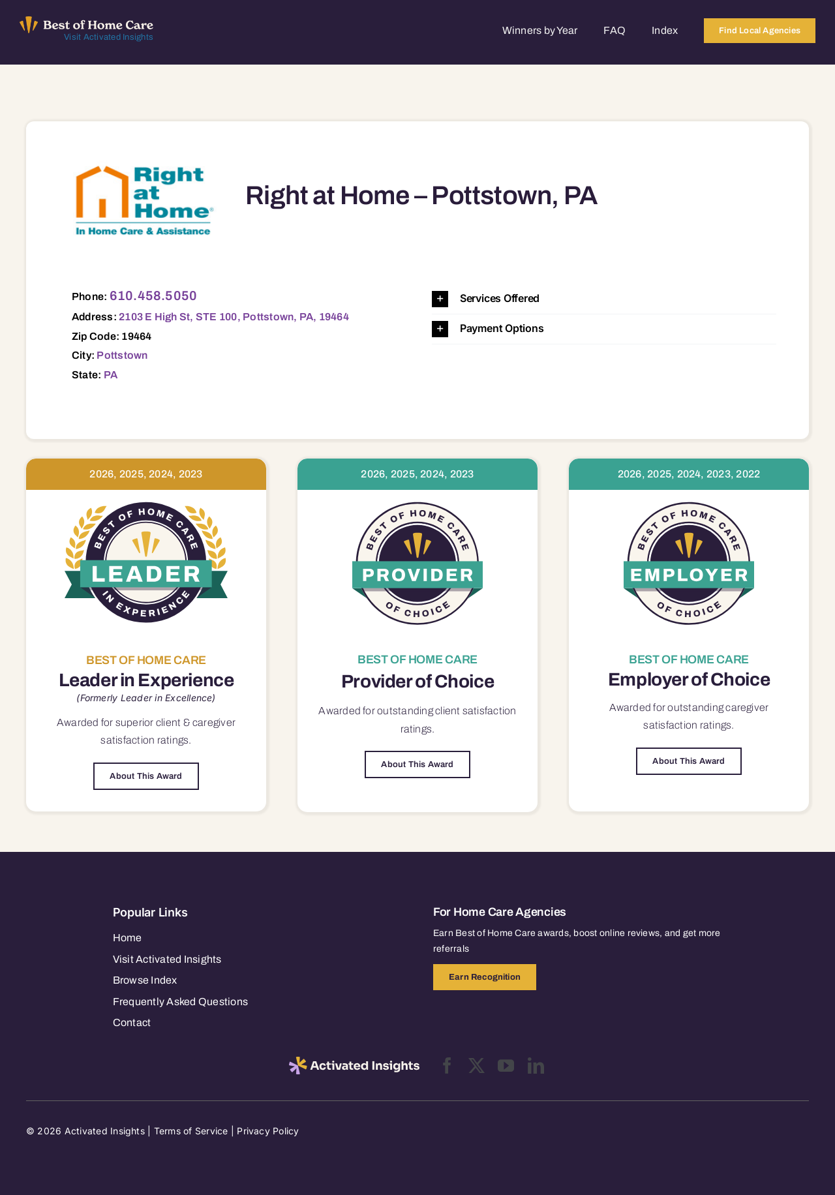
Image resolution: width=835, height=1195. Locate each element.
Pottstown (122, 355)
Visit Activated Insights (108, 37)
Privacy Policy (268, 1130)
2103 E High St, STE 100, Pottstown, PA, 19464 (234, 316)
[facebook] (447, 1065)
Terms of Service (191, 1130)
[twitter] (476, 1065)
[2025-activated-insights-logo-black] (354, 1061)
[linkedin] (536, 1065)
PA (110, 374)
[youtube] (506, 1065)
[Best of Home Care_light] (86, 21)
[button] (604, 299)
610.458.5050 (154, 295)
